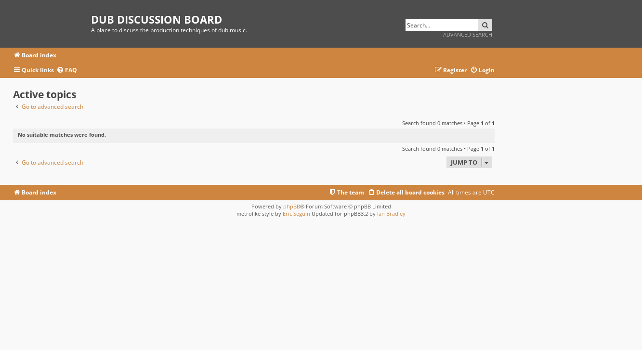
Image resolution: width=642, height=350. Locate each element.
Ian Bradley (391, 213)
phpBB (291, 206)
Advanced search (467, 34)
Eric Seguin (296, 213)
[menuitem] (66, 70)
